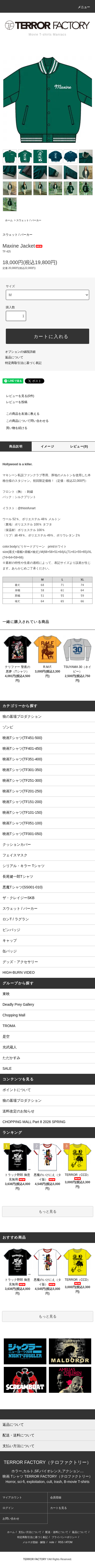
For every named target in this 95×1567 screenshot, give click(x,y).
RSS (61, 1542)
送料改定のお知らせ (18, 1111)
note (51, 1542)
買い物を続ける (13, 428)
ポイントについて (17, 1090)
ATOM (68, 1542)
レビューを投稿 (13, 402)
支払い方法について (29, 1532)
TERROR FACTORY (34, 1559)
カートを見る (58, 1507)
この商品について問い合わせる (24, 421)
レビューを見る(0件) (17, 396)
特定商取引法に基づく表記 (23, 363)
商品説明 (16, 446)
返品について (14, 357)
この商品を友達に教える (20, 413)
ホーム (9, 220)
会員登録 (55, 1497)
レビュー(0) (79, 446)
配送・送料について (56, 1532)
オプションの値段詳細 (20, 352)
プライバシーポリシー (64, 1537)
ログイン (8, 1507)
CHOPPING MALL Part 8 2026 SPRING (34, 1122)
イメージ (47, 446)
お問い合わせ (11, 1518)
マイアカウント (12, 1497)
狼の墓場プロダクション (22, 1100)
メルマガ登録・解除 (34, 1542)
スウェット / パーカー (28, 220)
